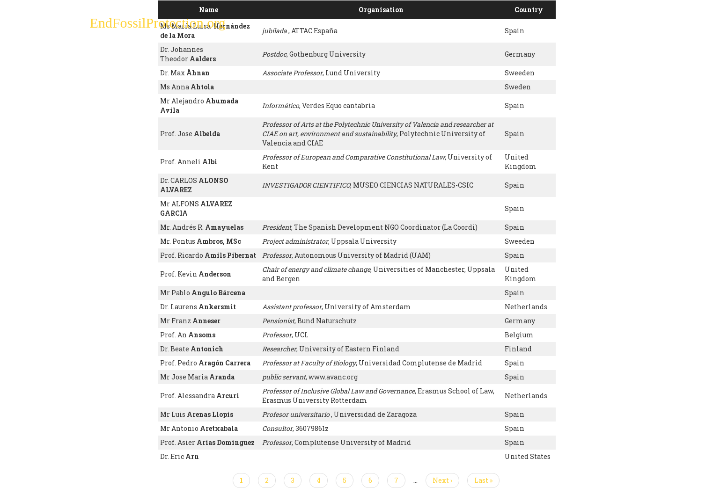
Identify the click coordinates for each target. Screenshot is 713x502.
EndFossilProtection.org (158, 23)
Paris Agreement (401, 25)
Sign (347, 25)
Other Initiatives (573, 25)
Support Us (469, 25)
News (517, 25)
